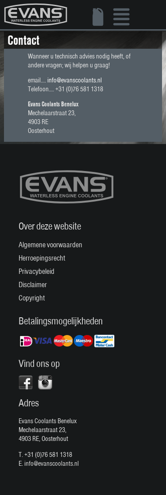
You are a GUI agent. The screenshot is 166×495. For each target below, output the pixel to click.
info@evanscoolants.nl (74, 80)
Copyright (32, 298)
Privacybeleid (36, 271)
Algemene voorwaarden (50, 244)
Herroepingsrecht (42, 258)
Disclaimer (33, 284)
